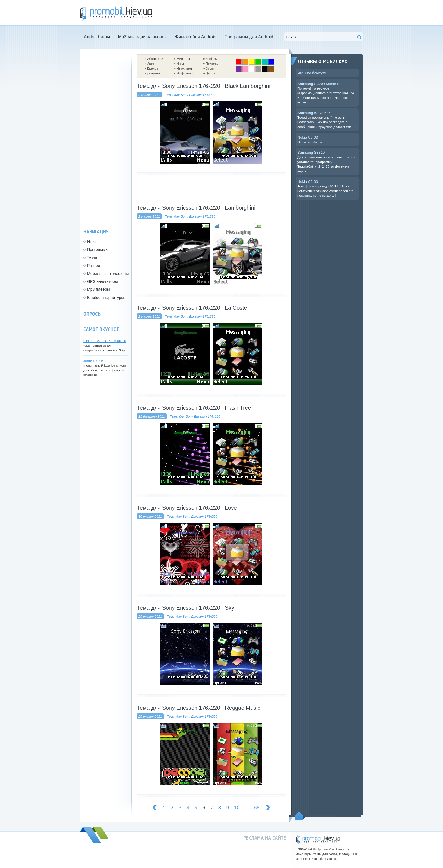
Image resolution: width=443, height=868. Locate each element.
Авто (150, 63)
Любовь (211, 58)
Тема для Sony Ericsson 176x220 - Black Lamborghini (203, 86)
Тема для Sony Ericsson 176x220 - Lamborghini (196, 208)
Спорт (210, 68)
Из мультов (185, 68)
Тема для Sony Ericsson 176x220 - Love (187, 508)
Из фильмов (185, 73)
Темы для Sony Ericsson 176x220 (190, 94)
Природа (212, 63)
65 (256, 807)
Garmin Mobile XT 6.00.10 (104, 341)
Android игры (97, 36)
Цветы (210, 73)
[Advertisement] (260, 12)
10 (237, 807)
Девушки (153, 73)
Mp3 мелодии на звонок (142, 36)
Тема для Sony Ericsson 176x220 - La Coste (192, 308)
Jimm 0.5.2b (93, 361)
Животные (184, 58)
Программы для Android (248, 36)
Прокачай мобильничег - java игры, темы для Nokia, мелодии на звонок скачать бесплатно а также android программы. (116, 13)
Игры (180, 63)
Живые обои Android (195, 36)
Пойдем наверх (300, 815)
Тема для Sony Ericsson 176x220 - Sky (185, 608)
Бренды (152, 68)
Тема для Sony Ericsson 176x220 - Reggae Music (198, 708)
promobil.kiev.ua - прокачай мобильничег (318, 839)
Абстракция (155, 58)
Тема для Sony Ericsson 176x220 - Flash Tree (194, 408)
